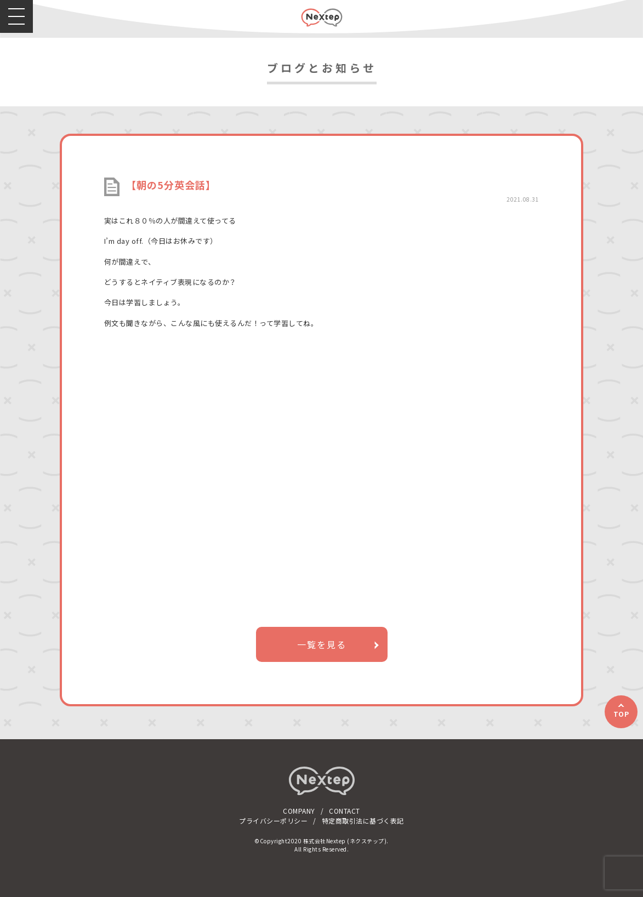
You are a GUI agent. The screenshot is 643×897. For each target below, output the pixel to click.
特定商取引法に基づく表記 (363, 820)
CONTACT (344, 810)
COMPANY (299, 810)
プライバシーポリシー (273, 820)
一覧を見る (321, 644)
